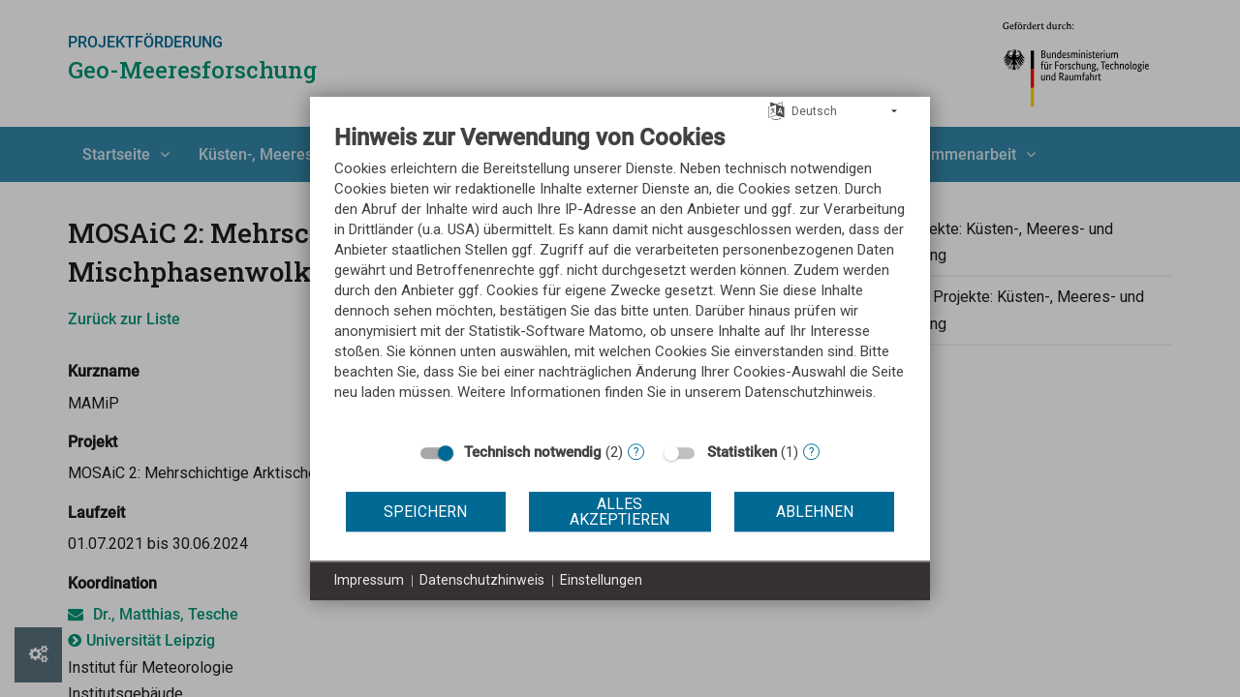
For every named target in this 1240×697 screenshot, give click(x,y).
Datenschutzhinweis (481, 580)
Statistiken (742, 452)
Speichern (425, 511)
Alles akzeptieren (619, 512)
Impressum (369, 580)
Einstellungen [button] (601, 580)
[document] (620, 277)
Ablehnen (814, 511)
